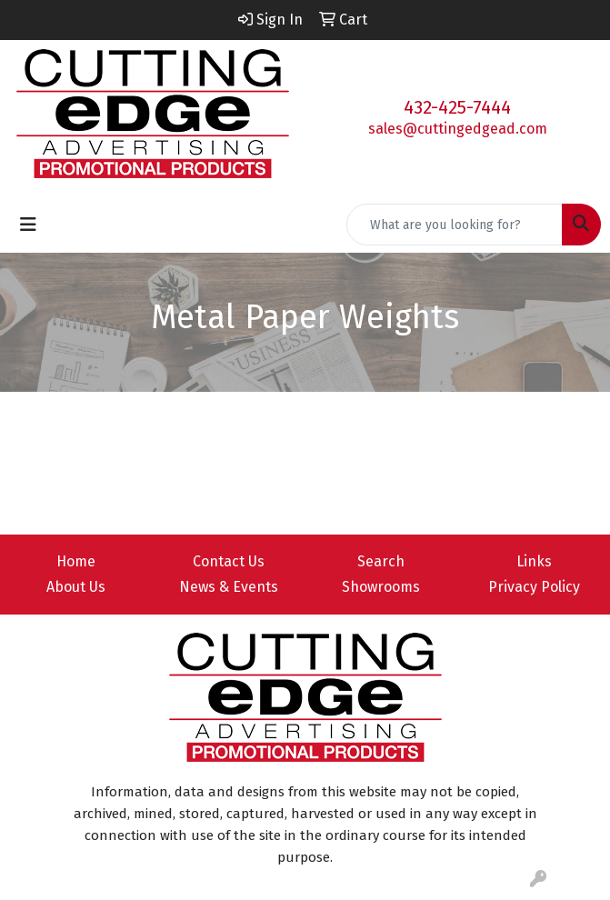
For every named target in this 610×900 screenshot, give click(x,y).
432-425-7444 (457, 107)
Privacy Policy (534, 586)
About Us (75, 586)
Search (381, 561)
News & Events (228, 586)
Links (534, 561)
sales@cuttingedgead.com (457, 128)
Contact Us (229, 561)
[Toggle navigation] (28, 224)
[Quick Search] (454, 224)
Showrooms (381, 586)
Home (75, 561)
